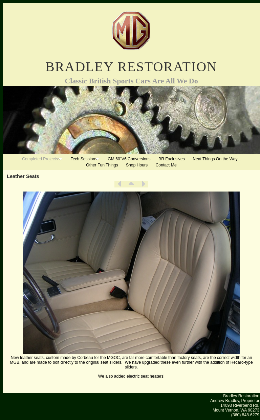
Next (143, 184)
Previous (119, 184)
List (131, 184)
